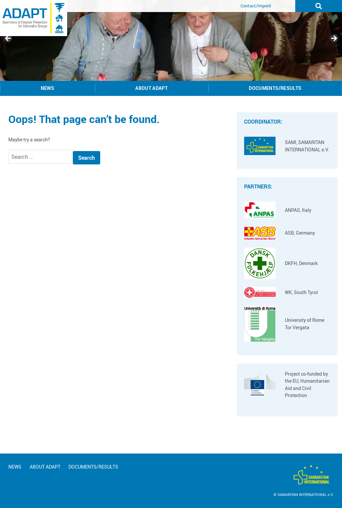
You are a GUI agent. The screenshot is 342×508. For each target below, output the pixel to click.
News (47, 88)
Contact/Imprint (255, 6)
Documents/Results (275, 88)
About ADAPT (151, 88)
